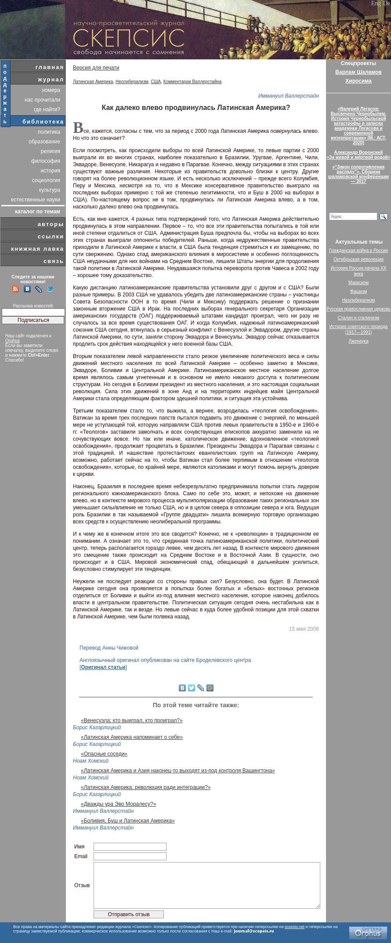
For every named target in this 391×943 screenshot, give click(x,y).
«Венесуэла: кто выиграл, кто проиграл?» (132, 720)
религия (50, 151)
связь (53, 261)
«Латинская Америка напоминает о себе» (132, 737)
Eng (376, 3)
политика (49, 132)
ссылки (51, 236)
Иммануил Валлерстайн (288, 96)
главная (50, 67)
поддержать (5, 93)
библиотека (43, 121)
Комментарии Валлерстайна (192, 81)
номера (51, 90)
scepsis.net (294, 927)
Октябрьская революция (358, 259)
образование (44, 142)
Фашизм (358, 291)
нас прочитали (42, 100)
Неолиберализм (132, 81)
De (386, 3)
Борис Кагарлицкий (97, 727)
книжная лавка (37, 248)
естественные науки (35, 200)
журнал (51, 79)
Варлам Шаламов (358, 72)
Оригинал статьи (103, 667)
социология (46, 180)
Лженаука (359, 341)
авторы (51, 224)
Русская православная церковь (358, 309)
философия (45, 161)
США (156, 81)
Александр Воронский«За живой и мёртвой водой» (358, 155)
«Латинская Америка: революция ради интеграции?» (145, 787)
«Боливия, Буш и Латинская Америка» (128, 821)
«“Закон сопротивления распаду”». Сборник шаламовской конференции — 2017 (358, 174)
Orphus (12, 340)
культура (49, 190)
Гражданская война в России (358, 250)
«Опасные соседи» (104, 754)
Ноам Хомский (91, 761)
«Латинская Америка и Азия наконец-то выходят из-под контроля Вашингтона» (178, 771)
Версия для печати (96, 68)
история (50, 171)
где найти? (47, 109)
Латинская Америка (93, 81)
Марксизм (358, 282)
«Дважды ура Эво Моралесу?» (118, 804)
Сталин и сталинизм (358, 317)
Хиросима (358, 81)
